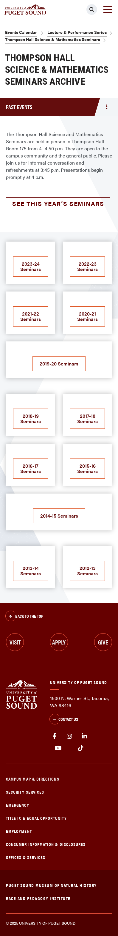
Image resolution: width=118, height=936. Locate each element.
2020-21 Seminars (87, 316)
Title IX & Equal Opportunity (36, 818)
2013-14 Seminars (30, 571)
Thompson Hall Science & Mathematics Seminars (52, 39)
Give (103, 642)
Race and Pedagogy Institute (38, 898)
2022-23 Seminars (87, 266)
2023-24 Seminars (30, 266)
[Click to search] (91, 9)
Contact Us (63, 719)
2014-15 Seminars (59, 515)
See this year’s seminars (58, 203)
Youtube (58, 748)
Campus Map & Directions (32, 779)
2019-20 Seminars (59, 363)
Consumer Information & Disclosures (46, 844)
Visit (15, 642)
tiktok (80, 748)
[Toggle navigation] (108, 9)
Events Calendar (21, 32)
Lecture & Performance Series (77, 32)
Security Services (25, 792)
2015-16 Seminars (87, 468)
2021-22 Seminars (30, 316)
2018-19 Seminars (30, 418)
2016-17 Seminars (30, 468)
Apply (59, 642)
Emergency (17, 805)
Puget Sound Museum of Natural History (51, 885)
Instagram (69, 736)
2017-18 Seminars (87, 418)
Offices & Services (25, 857)
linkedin (84, 736)
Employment (19, 831)
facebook (54, 736)
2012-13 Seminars (87, 571)
